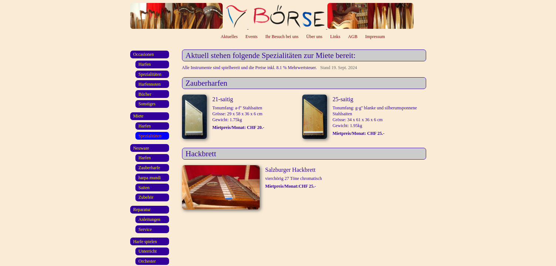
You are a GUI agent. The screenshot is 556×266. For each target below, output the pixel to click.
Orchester (147, 261)
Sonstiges (146, 103)
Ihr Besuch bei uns (282, 36)
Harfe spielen (145, 241)
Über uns (314, 36)
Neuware (141, 148)
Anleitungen (149, 219)
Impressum (375, 36)
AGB (352, 36)
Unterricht (147, 251)
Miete (138, 116)
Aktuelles (229, 36)
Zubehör (146, 197)
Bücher (144, 94)
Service (145, 229)
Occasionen (143, 54)
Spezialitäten (149, 74)
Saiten (143, 187)
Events (252, 36)
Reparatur (142, 209)
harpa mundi (149, 177)
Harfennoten (149, 84)
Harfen (144, 64)
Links (335, 36)
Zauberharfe (149, 167)
